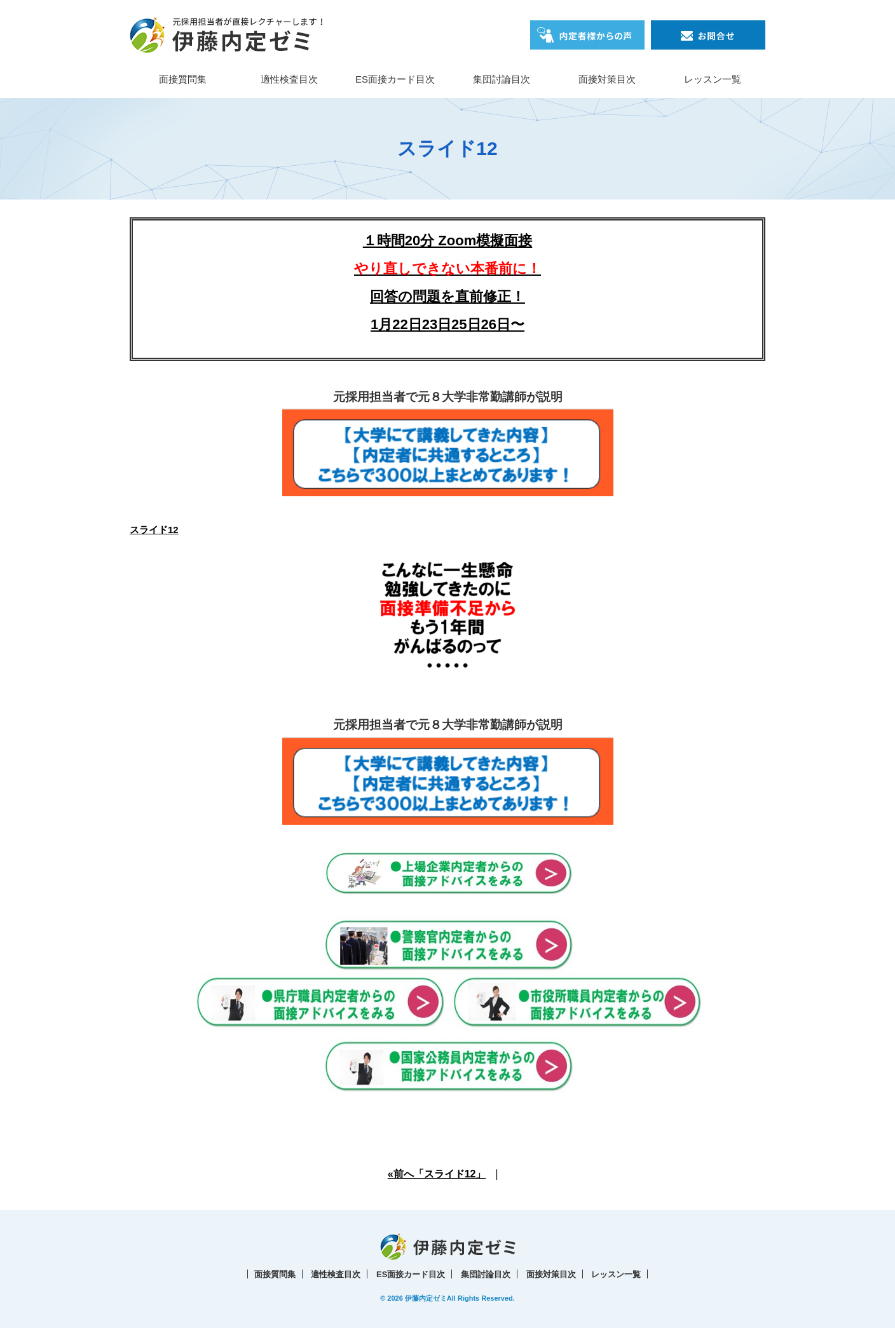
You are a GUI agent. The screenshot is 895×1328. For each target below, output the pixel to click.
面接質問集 (183, 79)
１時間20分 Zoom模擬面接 (447, 240)
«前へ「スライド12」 (437, 1174)
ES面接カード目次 (395, 79)
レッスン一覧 (712, 79)
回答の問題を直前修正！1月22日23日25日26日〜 (447, 296)
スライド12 (154, 529)
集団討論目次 (501, 79)
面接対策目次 (607, 79)
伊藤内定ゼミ (426, 1298)
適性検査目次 (289, 79)
